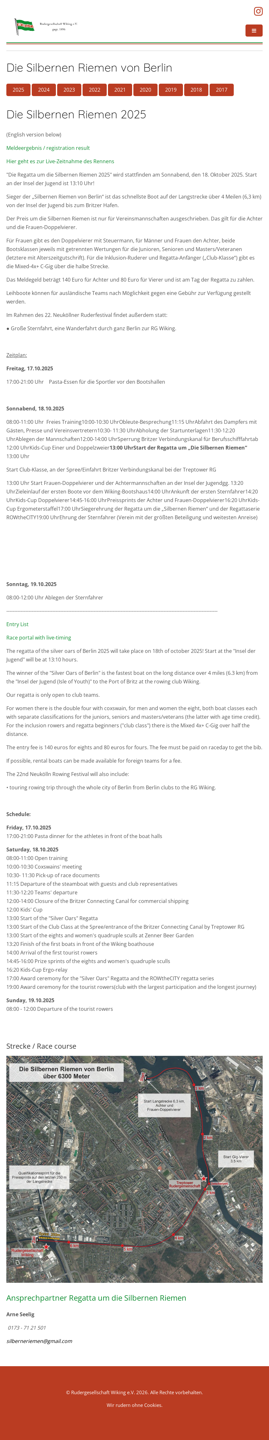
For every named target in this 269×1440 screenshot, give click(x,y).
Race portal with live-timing (38, 637)
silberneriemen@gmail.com (39, 1341)
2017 (221, 89)
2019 (171, 89)
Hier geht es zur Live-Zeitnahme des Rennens (60, 161)
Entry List (17, 624)
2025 (18, 89)
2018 (196, 89)
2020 (145, 89)
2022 (94, 89)
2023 (69, 89)
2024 (44, 89)
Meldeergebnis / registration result (48, 147)
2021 (120, 89)
